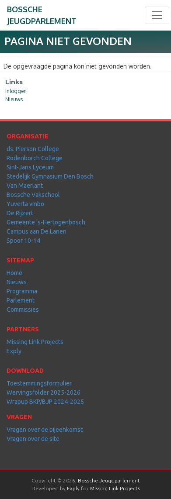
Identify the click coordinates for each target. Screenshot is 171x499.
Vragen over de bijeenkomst (45, 429)
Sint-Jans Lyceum (30, 167)
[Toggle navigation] (157, 15)
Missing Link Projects (35, 341)
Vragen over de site (33, 438)
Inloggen (16, 91)
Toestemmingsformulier (39, 383)
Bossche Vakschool (33, 194)
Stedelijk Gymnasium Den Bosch (50, 176)
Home (14, 272)
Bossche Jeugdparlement (109, 480)
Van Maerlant (25, 185)
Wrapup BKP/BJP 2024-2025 (45, 401)
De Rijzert (20, 213)
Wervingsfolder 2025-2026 (43, 392)
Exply (14, 351)
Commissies (23, 309)
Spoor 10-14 (23, 240)
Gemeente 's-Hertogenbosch (46, 222)
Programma (22, 291)
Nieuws (14, 99)
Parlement (21, 300)
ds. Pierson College (33, 148)
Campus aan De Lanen (36, 231)
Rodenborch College (35, 158)
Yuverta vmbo (25, 203)
